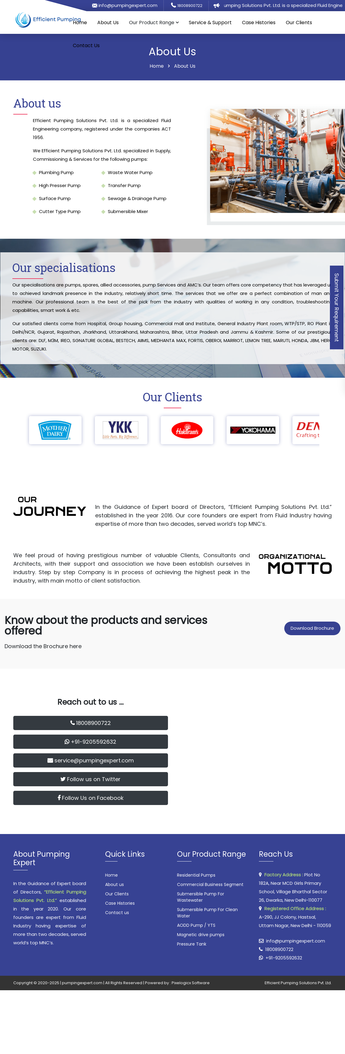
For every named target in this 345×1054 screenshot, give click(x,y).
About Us (108, 22)
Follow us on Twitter (90, 779)
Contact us (117, 913)
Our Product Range (154, 22)
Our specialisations (63, 267)
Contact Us (86, 45)
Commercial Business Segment (210, 884)
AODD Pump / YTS (196, 925)
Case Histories (259, 22)
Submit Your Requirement (336, 307)
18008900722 (189, 5)
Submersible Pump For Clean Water (207, 913)
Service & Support (210, 22)
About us (37, 103)
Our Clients (299, 22)
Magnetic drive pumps (200, 935)
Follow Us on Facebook (90, 798)
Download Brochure (312, 628)
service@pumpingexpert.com (90, 760)
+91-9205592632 (90, 741)
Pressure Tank (191, 944)
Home (80, 22)
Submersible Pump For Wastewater (200, 897)
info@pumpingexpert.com (124, 5)
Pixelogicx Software (191, 983)
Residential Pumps (196, 875)
